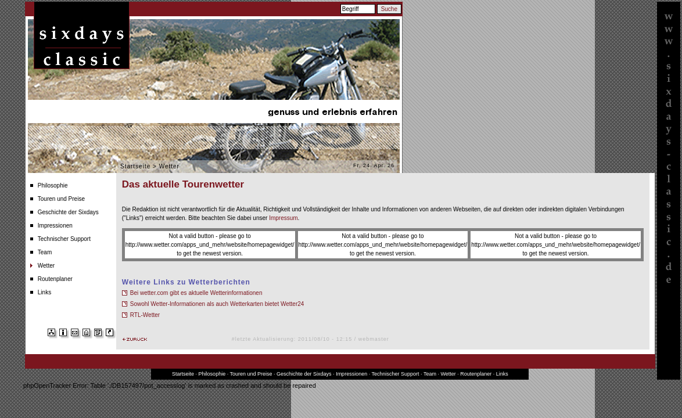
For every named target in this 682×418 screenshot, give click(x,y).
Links (44, 292)
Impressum (283, 218)
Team (45, 252)
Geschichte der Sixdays (68, 212)
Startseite (135, 166)
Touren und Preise (61, 199)
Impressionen (55, 225)
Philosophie (53, 185)
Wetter (46, 265)
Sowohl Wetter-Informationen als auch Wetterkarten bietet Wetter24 (217, 304)
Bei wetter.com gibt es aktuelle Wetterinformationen (196, 293)
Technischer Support (64, 239)
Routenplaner (55, 279)
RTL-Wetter (145, 315)
